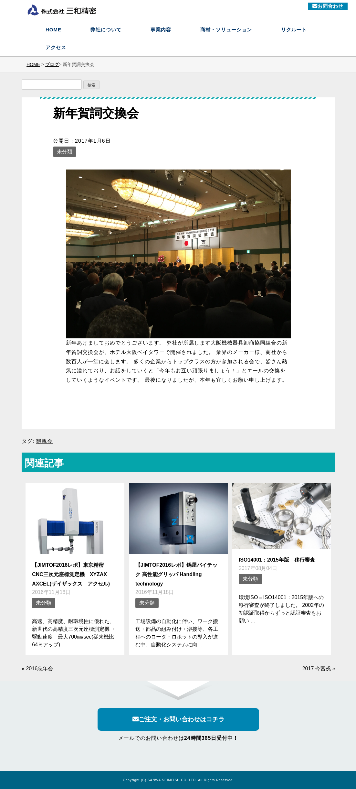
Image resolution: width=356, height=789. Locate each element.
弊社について (105, 29)
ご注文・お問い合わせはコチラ (178, 719)
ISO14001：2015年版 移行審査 (277, 559)
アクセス (56, 47)
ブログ (52, 64)
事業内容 (161, 29)
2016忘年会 (39, 668)
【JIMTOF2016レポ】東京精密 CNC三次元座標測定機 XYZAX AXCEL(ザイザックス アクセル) (72, 574)
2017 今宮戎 (316, 668)
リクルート (294, 29)
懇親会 (44, 441)
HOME (53, 29)
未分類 (64, 151)
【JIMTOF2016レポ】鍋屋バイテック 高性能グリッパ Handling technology (176, 574)
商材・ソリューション (226, 29)
